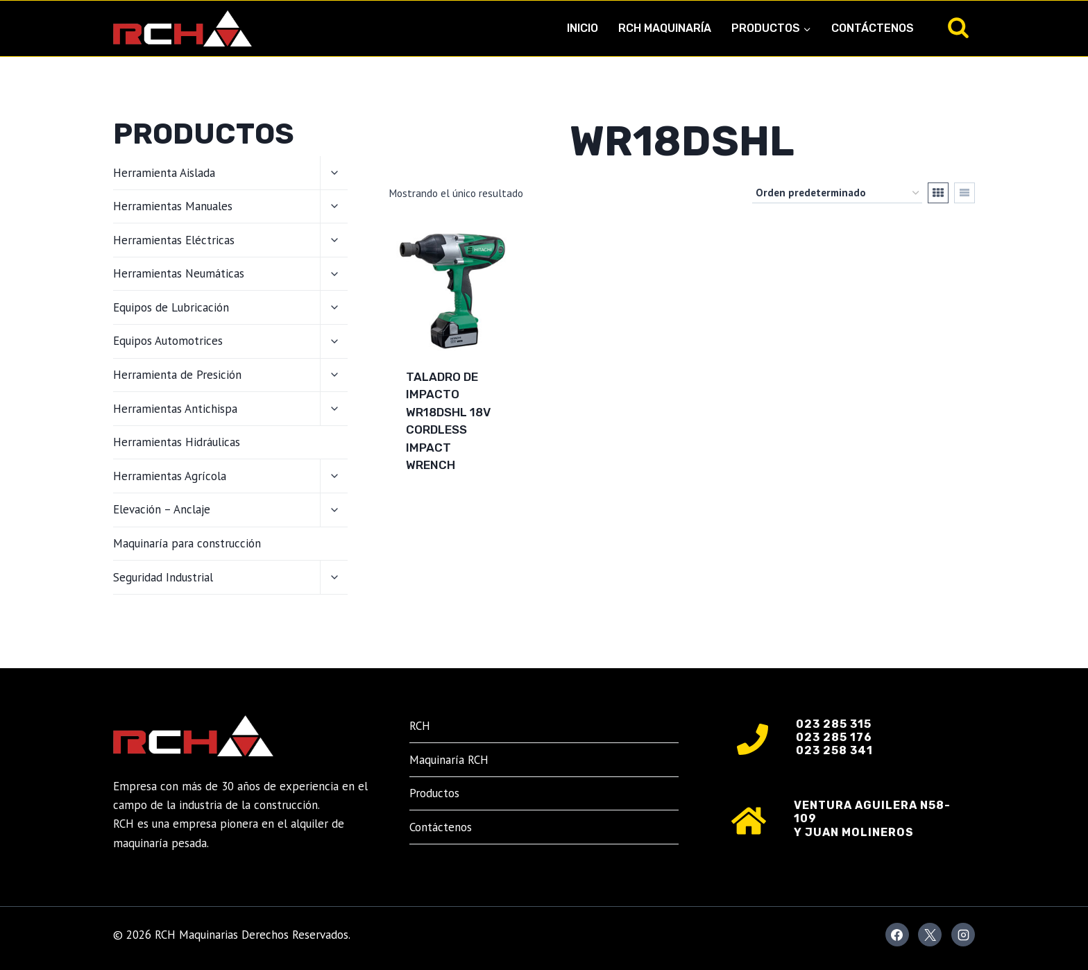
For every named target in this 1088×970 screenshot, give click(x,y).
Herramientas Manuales (172, 206)
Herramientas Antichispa (175, 408)
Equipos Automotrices (168, 340)
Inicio (582, 28)
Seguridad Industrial (163, 577)
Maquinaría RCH (448, 759)
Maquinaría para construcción (187, 543)
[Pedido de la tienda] (837, 192)
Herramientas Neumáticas (178, 273)
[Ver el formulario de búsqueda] (958, 28)
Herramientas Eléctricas (174, 240)
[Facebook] (897, 934)
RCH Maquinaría (664, 28)
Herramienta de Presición (177, 374)
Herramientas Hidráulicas (176, 442)
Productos (434, 793)
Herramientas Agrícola (169, 476)
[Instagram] (963, 934)
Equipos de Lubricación (171, 307)
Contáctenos (872, 28)
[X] (930, 934)
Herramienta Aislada (164, 172)
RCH (419, 725)
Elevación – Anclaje (161, 509)
